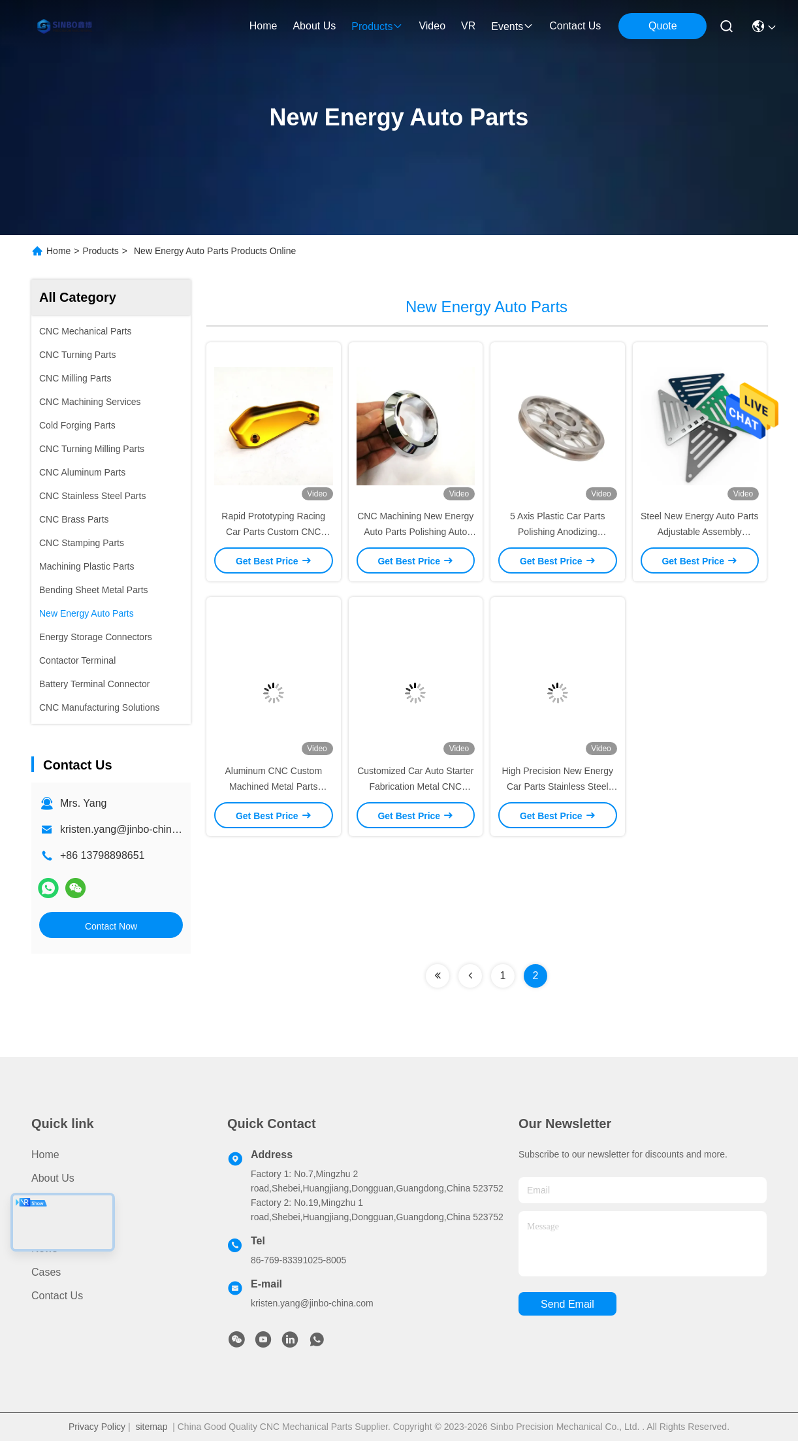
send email (567, 1304)
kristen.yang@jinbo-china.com (130, 829)
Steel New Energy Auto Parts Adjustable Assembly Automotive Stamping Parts (700, 532)
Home (263, 25)
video (432, 25)
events (512, 26)
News (44, 1248)
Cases (46, 1272)
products (377, 26)
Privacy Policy (97, 1426)
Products (101, 251)
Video (44, 1225)
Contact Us (57, 1295)
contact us (575, 25)
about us (314, 25)
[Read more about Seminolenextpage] (437, 976)
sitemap (151, 1426)
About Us (52, 1178)
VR (468, 25)
